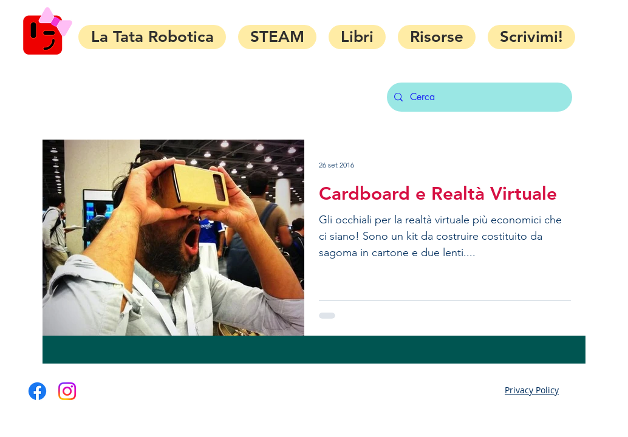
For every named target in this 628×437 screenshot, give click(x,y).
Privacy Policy (532, 390)
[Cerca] (478, 97)
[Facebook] (37, 391)
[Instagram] (67, 391)
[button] (277, 37)
